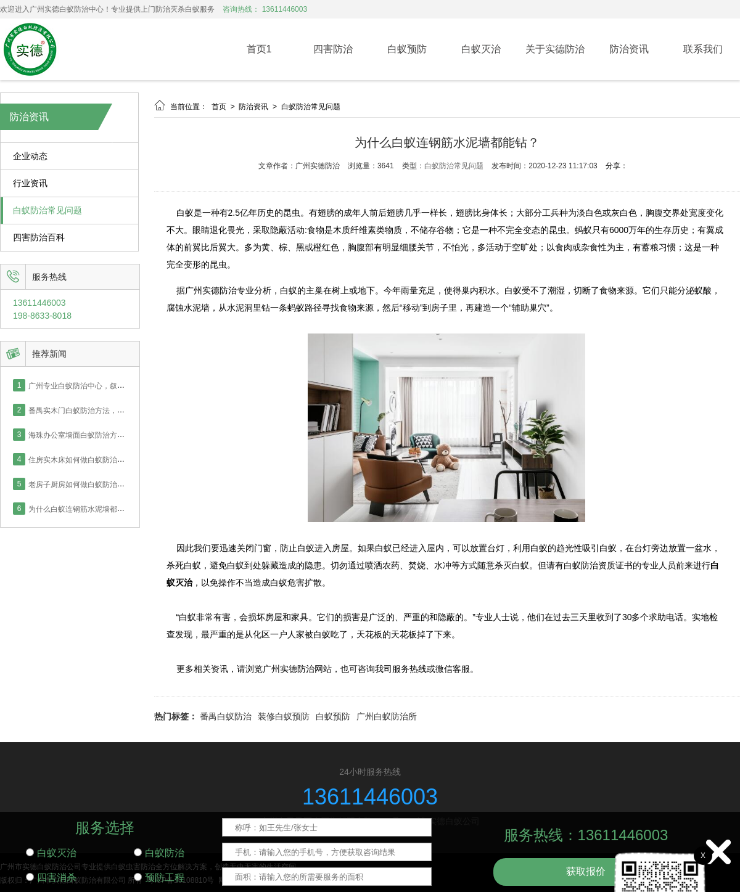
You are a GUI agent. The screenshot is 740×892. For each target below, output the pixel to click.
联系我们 (703, 49)
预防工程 (159, 877)
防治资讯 (629, 49)
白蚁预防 (407, 49)
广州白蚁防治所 (386, 716)
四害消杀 (51, 877)
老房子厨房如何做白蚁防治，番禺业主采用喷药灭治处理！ (124, 484)
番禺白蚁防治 (226, 716)
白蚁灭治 (481, 49)
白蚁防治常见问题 (47, 210)
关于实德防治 (555, 49)
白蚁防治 (159, 853)
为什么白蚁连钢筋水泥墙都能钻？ (83, 508)
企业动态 (30, 156)
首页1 (259, 49)
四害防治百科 (39, 237)
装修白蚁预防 (284, 716)
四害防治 (333, 49)
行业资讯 (30, 183)
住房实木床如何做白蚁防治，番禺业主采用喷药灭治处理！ (124, 459)
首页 (220, 106)
